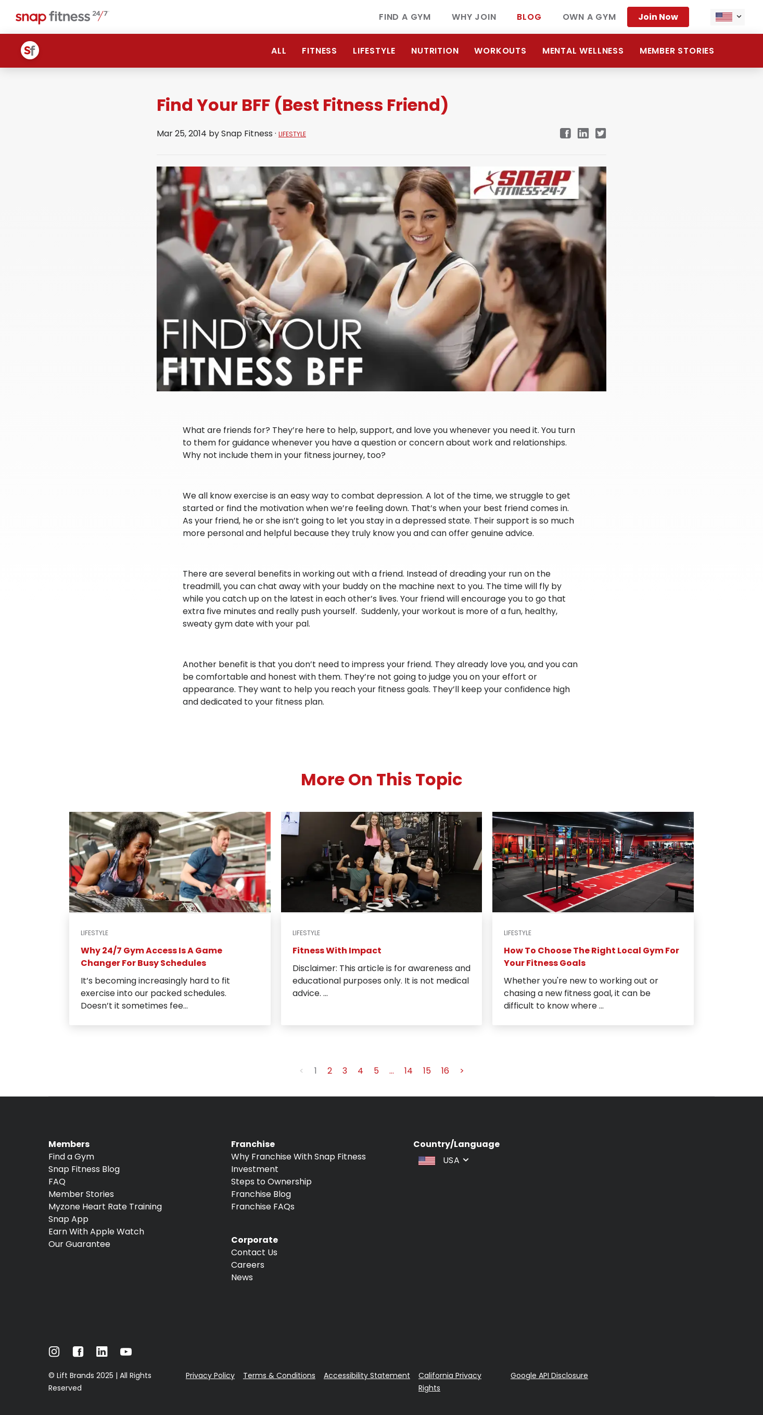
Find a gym (405, 17)
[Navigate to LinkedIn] (102, 1354)
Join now (658, 17)
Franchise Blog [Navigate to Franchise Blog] (261, 1194)
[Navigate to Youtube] (126, 1354)
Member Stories (677, 51)
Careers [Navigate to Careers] (247, 1265)
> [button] (462, 1071)
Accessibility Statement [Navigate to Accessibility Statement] (367, 1375)
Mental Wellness (583, 51)
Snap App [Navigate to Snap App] (68, 1219)
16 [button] (445, 1071)
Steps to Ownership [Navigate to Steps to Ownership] (271, 1182)
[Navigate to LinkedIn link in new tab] (583, 134)
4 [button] (360, 1071)
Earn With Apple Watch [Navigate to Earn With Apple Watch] (96, 1232)
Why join (474, 17)
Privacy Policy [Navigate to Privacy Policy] (210, 1375)
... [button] (391, 1071)
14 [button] (408, 1071)
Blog (529, 17)
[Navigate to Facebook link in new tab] (565, 134)
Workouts (500, 51)
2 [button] (329, 1071)
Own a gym (589, 17)
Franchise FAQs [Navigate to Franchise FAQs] (263, 1207)
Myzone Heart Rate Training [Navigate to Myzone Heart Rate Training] (105, 1207)
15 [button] (427, 1071)
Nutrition (435, 51)
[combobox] (727, 17)
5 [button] (376, 1071)
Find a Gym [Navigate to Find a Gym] (71, 1157)
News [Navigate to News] (242, 1277)
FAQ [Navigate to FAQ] (57, 1182)
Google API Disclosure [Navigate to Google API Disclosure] (549, 1375)
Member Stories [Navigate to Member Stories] (81, 1194)
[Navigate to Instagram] (54, 1354)
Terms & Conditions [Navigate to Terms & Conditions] (279, 1375)
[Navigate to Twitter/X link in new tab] (600, 134)
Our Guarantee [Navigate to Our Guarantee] (79, 1244)
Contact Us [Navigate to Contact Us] (254, 1252)
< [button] (301, 1071)
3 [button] (344, 1071)
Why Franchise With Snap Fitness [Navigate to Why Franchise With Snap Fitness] (298, 1157)
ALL (278, 51)
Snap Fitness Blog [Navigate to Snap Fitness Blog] (84, 1169)
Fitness (319, 51)
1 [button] (315, 1071)
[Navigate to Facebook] (78, 1354)
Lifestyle (374, 51)
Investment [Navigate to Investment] (254, 1169)
